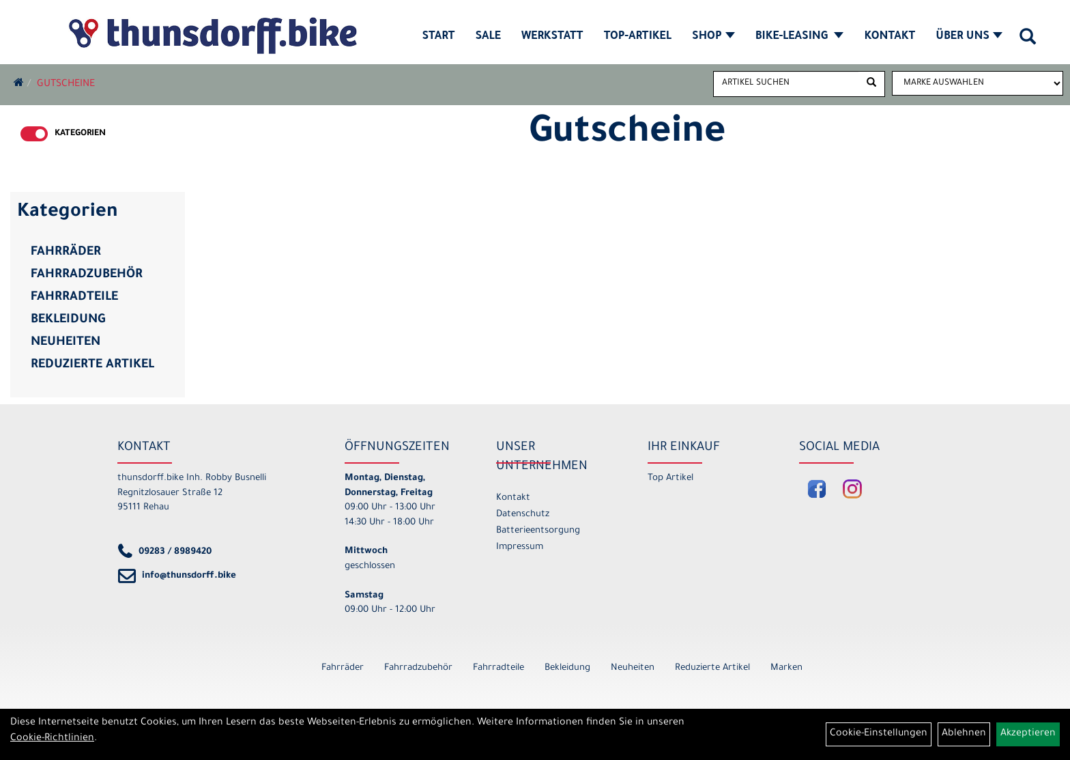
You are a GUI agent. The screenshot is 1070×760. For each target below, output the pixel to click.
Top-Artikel (637, 37)
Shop (713, 37)
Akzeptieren (1028, 734)
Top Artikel (670, 478)
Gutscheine (66, 84)
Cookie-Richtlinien (52, 738)
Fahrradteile (74, 298)
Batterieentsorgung (538, 531)
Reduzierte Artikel (92, 365)
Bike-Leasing (799, 37)
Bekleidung (68, 320)
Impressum (519, 547)
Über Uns (969, 37)
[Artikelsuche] (1028, 41)
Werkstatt (552, 37)
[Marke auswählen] (977, 83)
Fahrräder (66, 252)
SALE (487, 37)
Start (438, 37)
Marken (786, 668)
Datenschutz (522, 514)
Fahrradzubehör (87, 275)
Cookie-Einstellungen (878, 734)
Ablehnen (964, 734)
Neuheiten (65, 343)
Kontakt (889, 37)
